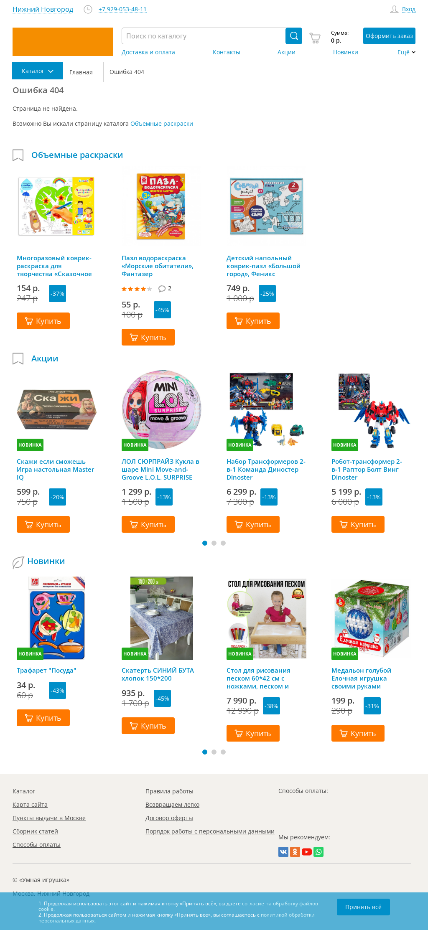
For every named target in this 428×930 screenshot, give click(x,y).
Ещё (403, 52)
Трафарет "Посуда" (46, 670)
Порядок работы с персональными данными (210, 831)
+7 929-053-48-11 (123, 9)
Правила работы (169, 791)
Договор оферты (169, 818)
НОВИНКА (30, 445)
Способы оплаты (37, 845)
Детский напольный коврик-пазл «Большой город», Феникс (264, 265)
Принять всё (363, 907)
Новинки (345, 52)
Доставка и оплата (148, 52)
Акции (287, 52)
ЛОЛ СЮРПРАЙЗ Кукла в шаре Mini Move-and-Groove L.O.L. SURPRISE (160, 469)
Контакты (226, 52)
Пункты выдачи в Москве (49, 818)
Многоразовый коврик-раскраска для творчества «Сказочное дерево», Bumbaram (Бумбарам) (54, 265)
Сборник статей (35, 831)
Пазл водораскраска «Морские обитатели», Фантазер (158, 265)
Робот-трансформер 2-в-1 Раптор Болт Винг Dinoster (366, 469)
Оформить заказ (389, 36)
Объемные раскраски (161, 123)
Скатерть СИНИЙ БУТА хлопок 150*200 (158, 674)
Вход (408, 9)
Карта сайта (30, 804)
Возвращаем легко (172, 804)
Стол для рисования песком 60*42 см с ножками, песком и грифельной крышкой (262, 678)
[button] (204, 543)
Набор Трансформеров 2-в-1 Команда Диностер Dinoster (266, 469)
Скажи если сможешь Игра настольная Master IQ (55, 469)
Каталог (24, 791)
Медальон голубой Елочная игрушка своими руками (361, 678)
